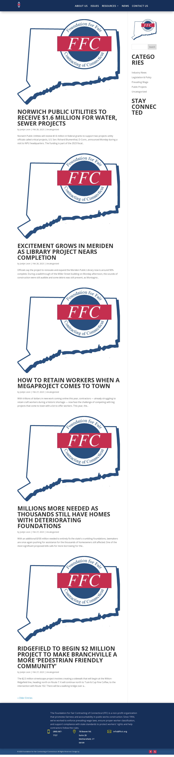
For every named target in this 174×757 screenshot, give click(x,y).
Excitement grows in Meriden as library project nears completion (65, 251)
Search (152, 47)
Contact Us (140, 6)
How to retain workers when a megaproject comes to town (68, 383)
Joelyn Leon (25, 129)
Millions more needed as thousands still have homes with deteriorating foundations (63, 517)
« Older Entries (24, 697)
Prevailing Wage (140, 82)
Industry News (139, 72)
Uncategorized (52, 129)
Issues (95, 6)
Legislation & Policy (141, 77)
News (125, 6)
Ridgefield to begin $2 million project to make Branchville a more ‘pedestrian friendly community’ (67, 657)
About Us (81, 6)
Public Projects (139, 86)
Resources (109, 6)
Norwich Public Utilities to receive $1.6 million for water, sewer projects (67, 117)
